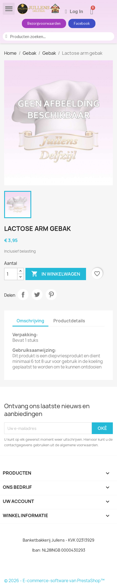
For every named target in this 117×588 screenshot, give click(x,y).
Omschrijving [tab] (30, 321)
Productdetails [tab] (69, 321)
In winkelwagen (55, 274)
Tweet (37, 294)
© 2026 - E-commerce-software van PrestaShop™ (54, 581)
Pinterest (51, 294)
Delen (22, 294)
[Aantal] (10, 274)
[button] (44, 23)
